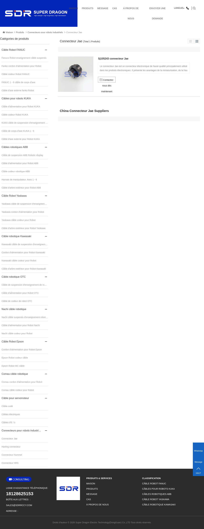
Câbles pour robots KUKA (16, 98)
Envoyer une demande (157, 13)
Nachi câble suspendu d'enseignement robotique (25, 317)
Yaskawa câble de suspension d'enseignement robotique (25, 204)
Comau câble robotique (15, 374)
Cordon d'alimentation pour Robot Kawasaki (23, 252)
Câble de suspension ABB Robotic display (22, 155)
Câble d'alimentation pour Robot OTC (20, 293)
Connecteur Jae (9, 438)
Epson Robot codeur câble (15, 357)
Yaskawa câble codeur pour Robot (19, 220)
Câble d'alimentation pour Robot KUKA (21, 106)
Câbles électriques (11, 414)
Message (102, 8)
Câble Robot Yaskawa (14, 195)
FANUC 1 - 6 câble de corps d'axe (18, 82)
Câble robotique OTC (14, 276)
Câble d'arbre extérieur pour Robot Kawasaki (24, 268)
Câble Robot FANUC (13, 49)
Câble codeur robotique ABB (16, 171)
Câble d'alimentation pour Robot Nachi (21, 325)
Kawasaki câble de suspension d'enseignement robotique (25, 244)
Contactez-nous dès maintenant (107, 80)
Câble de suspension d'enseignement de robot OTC (25, 285)
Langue (178, 8)
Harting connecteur (11, 446)
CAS (114, 8)
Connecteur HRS (10, 463)
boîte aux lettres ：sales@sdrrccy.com (19, 502)
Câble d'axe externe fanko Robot (18, 90)
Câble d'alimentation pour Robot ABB (20, 163)
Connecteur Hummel (12, 455)
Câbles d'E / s (8, 422)
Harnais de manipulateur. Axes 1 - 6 (19, 179)
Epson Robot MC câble (13, 366)
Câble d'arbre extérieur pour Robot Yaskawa (23, 228)
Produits (87, 8)
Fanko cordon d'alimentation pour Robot (21, 66)
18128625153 (19, 493)
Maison (73, 8)
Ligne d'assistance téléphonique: (27, 488)
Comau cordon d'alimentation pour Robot (22, 382)
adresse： (12, 511)
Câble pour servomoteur (15, 398)
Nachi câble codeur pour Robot (17, 333)
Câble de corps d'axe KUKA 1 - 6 (18, 131)
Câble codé (7, 406)
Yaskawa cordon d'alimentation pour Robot (23, 212)
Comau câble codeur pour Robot (18, 390)
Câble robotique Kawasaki (16, 236)
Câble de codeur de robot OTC (17, 301)
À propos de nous (130, 13)
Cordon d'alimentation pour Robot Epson (22, 349)
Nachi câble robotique (14, 309)
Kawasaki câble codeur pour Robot (19, 260)
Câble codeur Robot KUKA (15, 114)
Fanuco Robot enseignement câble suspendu (24, 58)
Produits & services (99, 478)
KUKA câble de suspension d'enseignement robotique (25, 123)
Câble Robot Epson (13, 341)
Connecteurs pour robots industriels (45, 32)
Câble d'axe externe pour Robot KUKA (21, 139)
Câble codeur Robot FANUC (16, 74)
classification (151, 478)
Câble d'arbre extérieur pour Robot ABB (21, 187)
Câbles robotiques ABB (15, 147)
